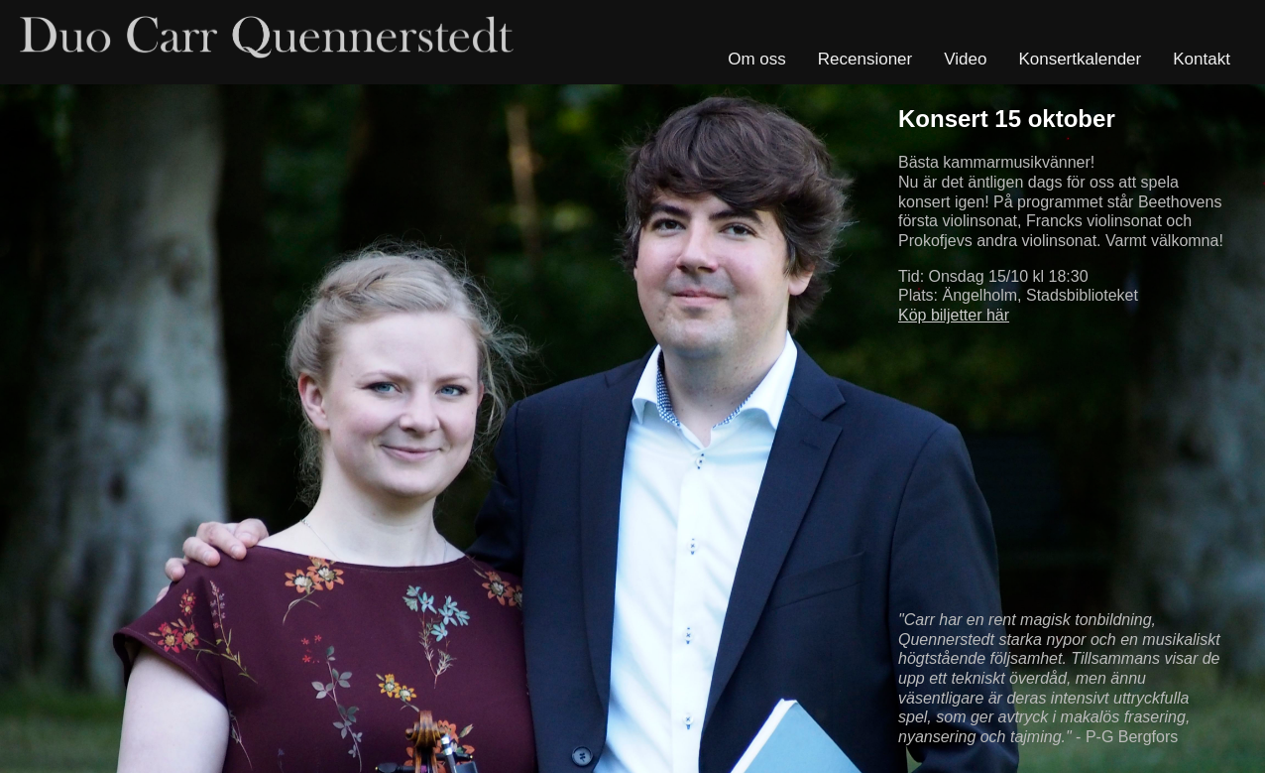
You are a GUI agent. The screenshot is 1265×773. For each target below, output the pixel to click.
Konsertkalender (1079, 59)
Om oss (757, 59)
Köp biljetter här (953, 315)
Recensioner (865, 59)
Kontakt (1201, 59)
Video (965, 59)
